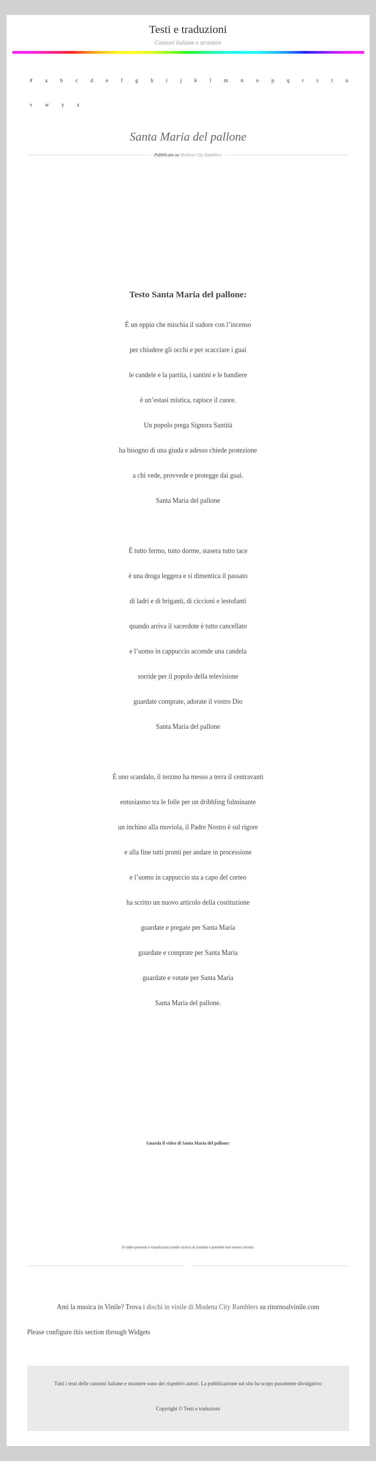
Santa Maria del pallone (188, 136)
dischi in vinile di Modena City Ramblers (203, 1307)
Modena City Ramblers (201, 154)
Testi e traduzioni (188, 29)
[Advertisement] (188, 225)
